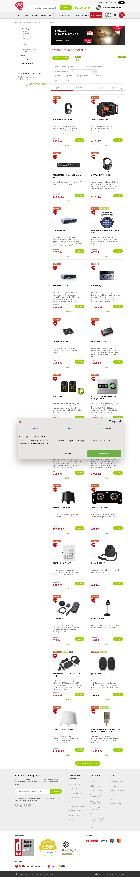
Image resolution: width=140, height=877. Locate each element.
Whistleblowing (116, 804)
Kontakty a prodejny (117, 781)
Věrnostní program (75, 811)
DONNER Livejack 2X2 (61, 230)
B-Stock (24, 59)
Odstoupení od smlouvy (97, 818)
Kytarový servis (74, 802)
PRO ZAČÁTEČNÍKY (23, 15)
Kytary (25, 31)
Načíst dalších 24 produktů (88, 763)
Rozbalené (96, 76)
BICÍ (50, 15)
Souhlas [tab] (35, 429)
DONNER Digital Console (101, 286)
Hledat (66, 8)
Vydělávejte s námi (117, 795)
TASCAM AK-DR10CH (99, 507)
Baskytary (26, 34)
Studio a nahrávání (29, 49)
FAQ (91, 823)
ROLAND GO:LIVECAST (62, 563)
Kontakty (113, 2)
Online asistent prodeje (76, 806)
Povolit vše (104, 453)
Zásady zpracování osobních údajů (96, 796)
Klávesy (25, 39)
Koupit (117, 140)
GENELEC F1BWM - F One (63, 729)
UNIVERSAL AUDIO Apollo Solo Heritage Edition (103, 398)
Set (81, 81)
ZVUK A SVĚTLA (64, 15)
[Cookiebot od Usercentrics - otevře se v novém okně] (110, 422)
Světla (25, 52)
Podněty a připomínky (118, 790)
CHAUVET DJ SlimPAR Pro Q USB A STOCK (105, 231)
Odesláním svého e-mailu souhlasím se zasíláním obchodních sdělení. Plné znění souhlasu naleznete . (37, 799)
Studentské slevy (74, 797)
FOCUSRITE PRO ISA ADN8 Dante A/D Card (68, 176)
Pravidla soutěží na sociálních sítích (96, 808)
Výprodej (34, 22)
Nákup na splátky (74, 815)
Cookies (92, 827)
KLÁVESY (43, 15)
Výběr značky (59, 58)
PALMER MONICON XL (62, 341)
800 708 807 (38, 84)
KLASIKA (76, 15)
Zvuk (24, 46)
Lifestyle (85, 15)
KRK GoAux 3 (58, 397)
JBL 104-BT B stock (98, 674)
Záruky (92, 781)
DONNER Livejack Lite (61, 286)
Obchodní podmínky (96, 790)
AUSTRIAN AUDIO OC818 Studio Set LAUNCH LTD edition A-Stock (105, 730)
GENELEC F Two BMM (61, 507)
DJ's (24, 41)
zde (36, 801)
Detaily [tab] (70, 429)
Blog (121, 3)
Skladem (73, 66)
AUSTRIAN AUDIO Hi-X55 (101, 175)
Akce (23, 55)
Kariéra (113, 786)
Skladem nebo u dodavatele (93, 66)
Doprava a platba (74, 784)
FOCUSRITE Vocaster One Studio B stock (66, 675)
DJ (56, 15)
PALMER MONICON (99, 341)
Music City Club (116, 799)
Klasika (25, 44)
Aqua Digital (121, 874)
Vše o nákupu (103, 2)
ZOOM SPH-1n (58, 618)
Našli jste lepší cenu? (75, 793)
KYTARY (35, 15)
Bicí (24, 36)
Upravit (69, 453)
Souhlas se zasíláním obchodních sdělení (96, 802)
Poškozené (70, 81)
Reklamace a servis (96, 814)
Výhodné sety (27, 63)
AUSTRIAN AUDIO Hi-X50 (63, 119)
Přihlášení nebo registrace (113, 8)
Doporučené (81, 76)
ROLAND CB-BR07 (98, 563)
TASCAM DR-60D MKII (99, 119)
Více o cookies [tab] (105, 429)
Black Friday (59, 66)
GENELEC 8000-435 (98, 618)
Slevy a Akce (96, 15)
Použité (57, 81)
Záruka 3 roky (73, 788)
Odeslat (55, 791)
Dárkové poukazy (95, 786)
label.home (16, 22)
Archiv (71, 820)
